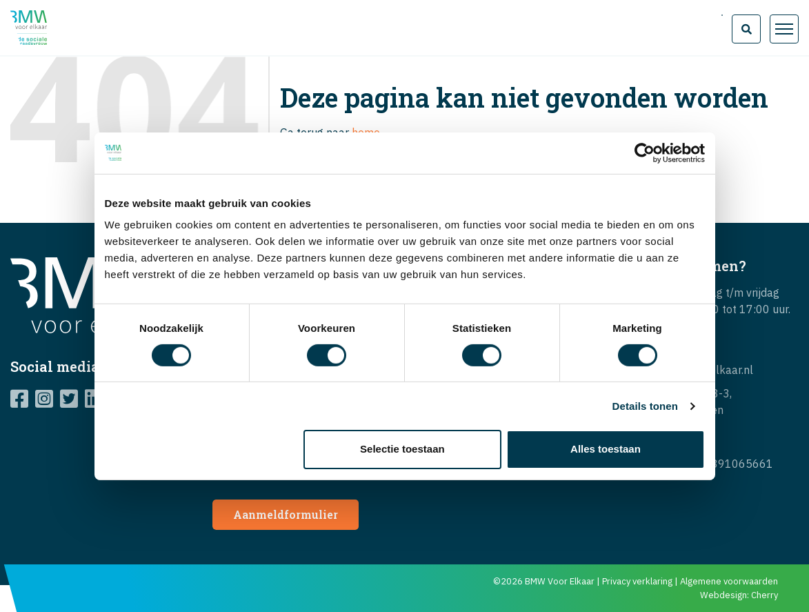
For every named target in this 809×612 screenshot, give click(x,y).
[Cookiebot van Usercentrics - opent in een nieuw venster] (644, 152)
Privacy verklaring (637, 581)
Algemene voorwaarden (729, 581)
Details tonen (645, 406)
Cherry (764, 595)
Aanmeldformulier (285, 514)
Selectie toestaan (402, 449)
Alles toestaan (605, 449)
